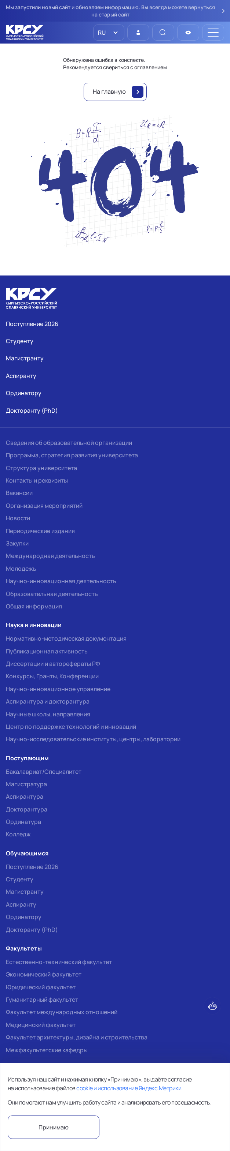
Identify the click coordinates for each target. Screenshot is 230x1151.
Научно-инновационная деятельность (61, 581)
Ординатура (23, 822)
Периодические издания (40, 531)
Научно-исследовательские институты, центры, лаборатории (93, 739)
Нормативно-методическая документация (66, 638)
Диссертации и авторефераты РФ (53, 664)
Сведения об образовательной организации (69, 443)
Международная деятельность (50, 556)
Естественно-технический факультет (59, 962)
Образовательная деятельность (52, 594)
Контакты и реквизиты (37, 480)
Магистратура (26, 784)
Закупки (17, 543)
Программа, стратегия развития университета (72, 455)
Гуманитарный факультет (42, 1000)
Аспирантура (24, 796)
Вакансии (19, 493)
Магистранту (25, 892)
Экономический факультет (43, 974)
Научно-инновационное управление (58, 689)
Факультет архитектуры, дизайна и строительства (76, 1037)
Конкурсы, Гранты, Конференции (52, 676)
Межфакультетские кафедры (47, 1050)
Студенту (19, 879)
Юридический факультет (41, 987)
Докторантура (26, 809)
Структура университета (41, 468)
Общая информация (34, 606)
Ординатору (23, 917)
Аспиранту (21, 904)
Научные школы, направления (48, 714)
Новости (18, 518)
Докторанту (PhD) (32, 930)
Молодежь (21, 569)
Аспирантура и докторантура (48, 701)
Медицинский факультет (41, 1025)
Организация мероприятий (44, 506)
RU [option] (101, 33)
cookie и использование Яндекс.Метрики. (129, 1088)
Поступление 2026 (32, 867)
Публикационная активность (47, 651)
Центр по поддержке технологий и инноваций (71, 727)
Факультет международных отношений (61, 1012)
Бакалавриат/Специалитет (43, 772)
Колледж (18, 834)
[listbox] (108, 33)
